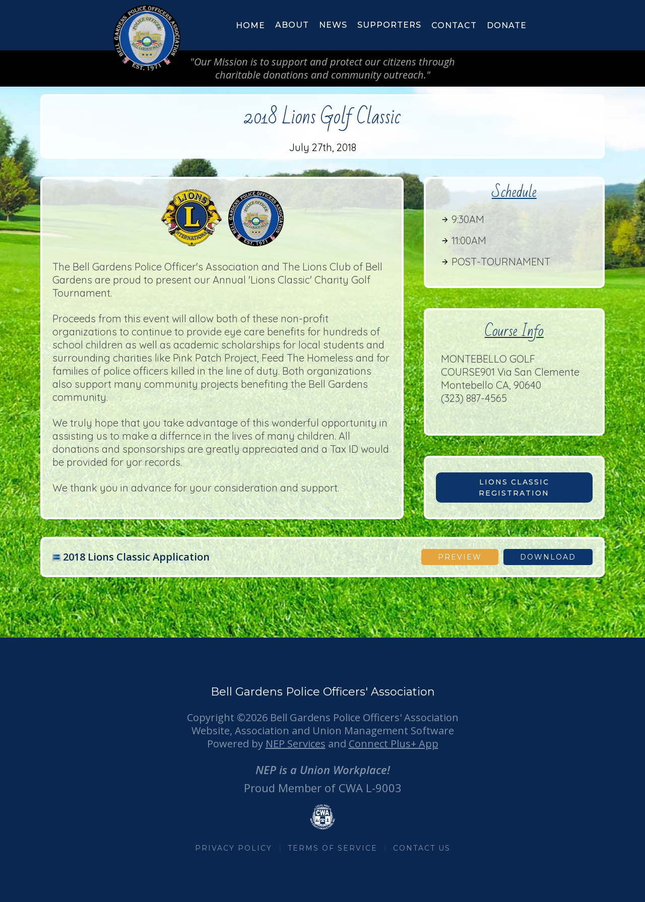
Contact (454, 25)
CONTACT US (421, 848)
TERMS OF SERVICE (332, 848)
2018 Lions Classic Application (136, 557)
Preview (460, 557)
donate (507, 25)
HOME (250, 25)
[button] (292, 25)
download (548, 557)
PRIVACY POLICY (233, 848)
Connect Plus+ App (393, 743)
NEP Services (296, 743)
